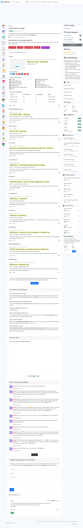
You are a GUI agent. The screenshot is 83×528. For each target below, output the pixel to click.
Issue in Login (12, 47)
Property (3, 107)
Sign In (12, 88)
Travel (3, 146)
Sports (3, 135)
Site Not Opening (28, 47)
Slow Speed (20, 47)
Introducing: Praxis (41, 81)
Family (3, 55)
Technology (3, 140)
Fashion (3, 61)
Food (3, 72)
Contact (42, 521)
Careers (3, 38)
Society (3, 129)
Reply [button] (12, 512)
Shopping (3, 124)
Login (51, 2)
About (38, 82)
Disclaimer (75, 521)
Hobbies (3, 89)
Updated (38, 2)
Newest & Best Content (16, 84)
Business (3, 33)
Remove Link (53, 521)
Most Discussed (30, 2)
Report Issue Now (73, 44)
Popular (58, 521)
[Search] (18, 2)
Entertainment (3, 50)
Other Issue (37, 47)
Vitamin (13, 79)
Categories (45, 2)
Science (3, 118)
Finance (3, 66)
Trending (63, 521)
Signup (56, 2)
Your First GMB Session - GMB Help (45, 87)
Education (3, 44)
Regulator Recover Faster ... (17, 82)
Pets (3, 101)
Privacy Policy (74, 524)
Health (3, 83)
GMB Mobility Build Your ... (43, 79)
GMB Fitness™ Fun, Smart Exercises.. (19, 87)
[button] (38, 376)
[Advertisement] (41, 14)
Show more (34, 454)
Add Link (47, 521)
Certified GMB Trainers (16, 81)
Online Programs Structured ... (43, 85)
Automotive (3, 27)
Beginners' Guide (14, 85)
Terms (70, 521)
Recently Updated (68, 175)
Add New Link (34, 283)
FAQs (67, 521)
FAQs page (77, 78)
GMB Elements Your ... (42, 84)
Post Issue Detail (45, 47)
